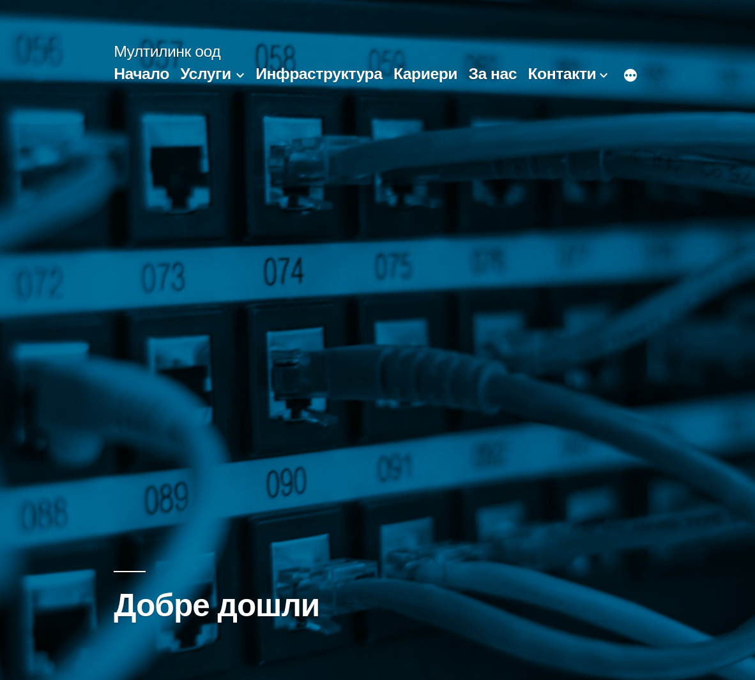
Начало (141, 73)
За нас (492, 73)
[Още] (630, 76)
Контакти (562, 73)
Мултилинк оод (167, 51)
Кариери (425, 73)
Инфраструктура (318, 73)
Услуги (205, 73)
